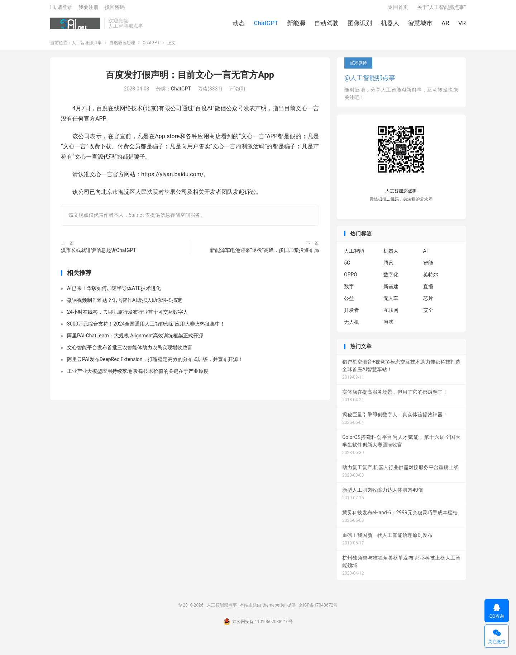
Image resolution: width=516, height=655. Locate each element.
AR (445, 25)
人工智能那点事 (75, 25)
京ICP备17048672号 (318, 608)
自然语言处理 (122, 46)
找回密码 (115, 9)
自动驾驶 (326, 25)
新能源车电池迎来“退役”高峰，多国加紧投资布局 (264, 254)
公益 (349, 302)
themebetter (274, 608)
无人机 (351, 326)
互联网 (390, 314)
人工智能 (354, 255)
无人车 (390, 302)
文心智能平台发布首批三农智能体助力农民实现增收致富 (129, 351)
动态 (239, 25)
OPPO (350, 278)
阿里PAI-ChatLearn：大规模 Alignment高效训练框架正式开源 (135, 339)
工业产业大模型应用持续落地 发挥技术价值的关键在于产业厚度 (138, 375)
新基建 (390, 290)
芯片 (428, 302)
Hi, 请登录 (61, 9)
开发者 (351, 314)
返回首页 (398, 9)
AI (425, 255)
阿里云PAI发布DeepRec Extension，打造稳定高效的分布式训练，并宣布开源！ (155, 363)
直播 (428, 290)
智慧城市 (420, 25)
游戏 (388, 326)
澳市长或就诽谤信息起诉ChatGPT (98, 254)
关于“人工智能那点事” (441, 9)
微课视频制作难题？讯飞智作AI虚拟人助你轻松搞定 (124, 304)
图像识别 (360, 25)
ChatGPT (266, 25)
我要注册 (88, 9)
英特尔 (430, 278)
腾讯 (388, 267)
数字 (349, 290)
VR (462, 25)
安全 (428, 314)
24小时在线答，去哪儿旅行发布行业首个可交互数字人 (127, 316)
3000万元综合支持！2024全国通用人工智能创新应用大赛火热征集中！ (146, 328)
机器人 (390, 25)
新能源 (296, 25)
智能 (428, 267)
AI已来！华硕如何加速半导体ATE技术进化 (114, 292)
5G (347, 267)
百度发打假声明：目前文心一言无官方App (190, 78)
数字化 (390, 278)
